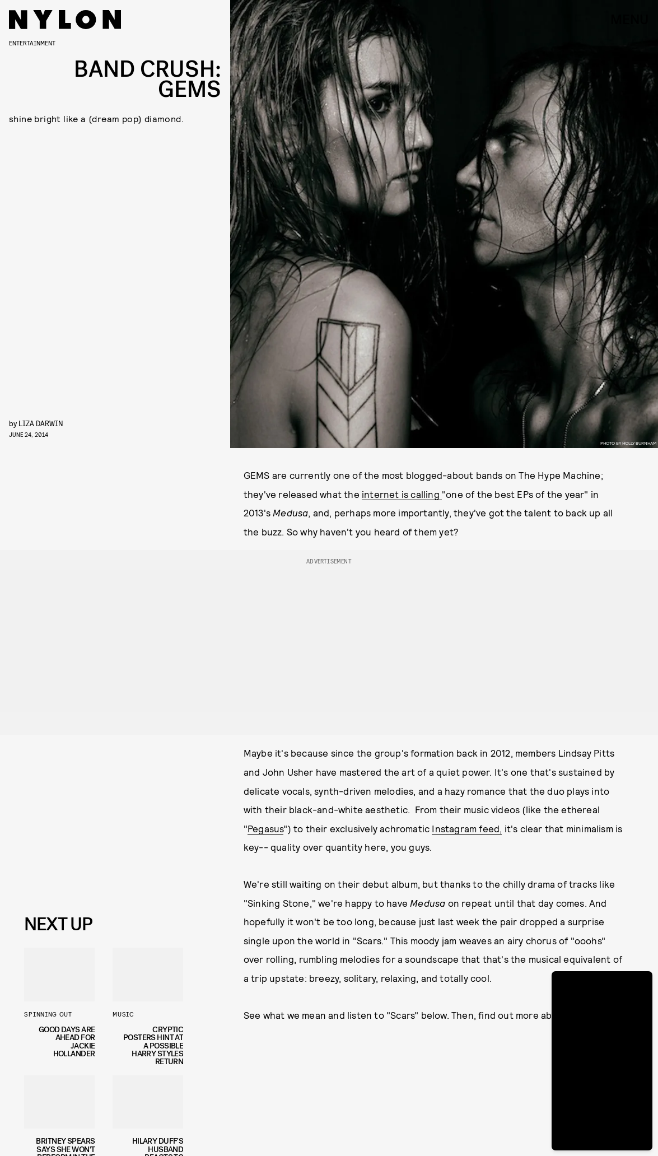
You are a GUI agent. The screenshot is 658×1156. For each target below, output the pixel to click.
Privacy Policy (80, 884)
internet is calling (402, 494)
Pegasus (265, 828)
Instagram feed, (467, 828)
